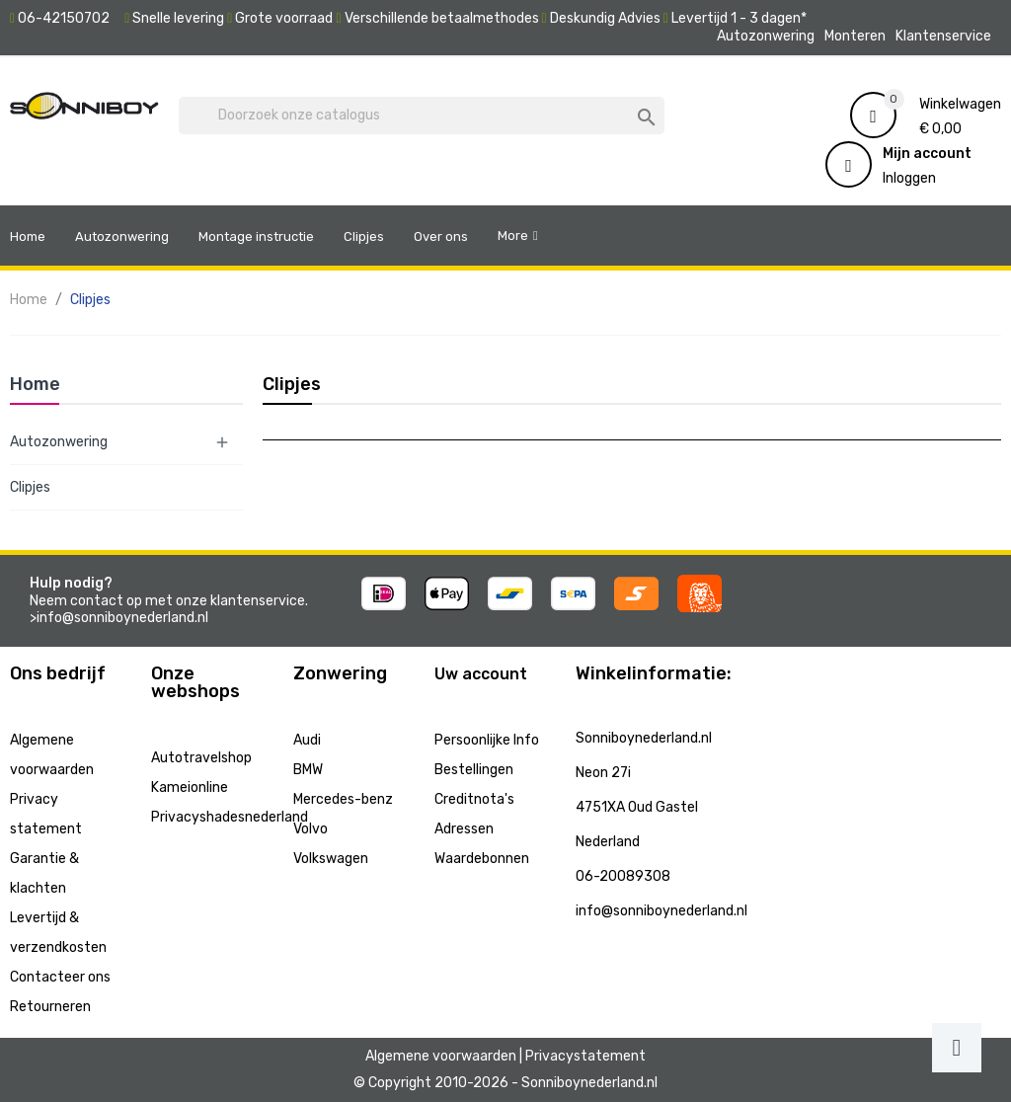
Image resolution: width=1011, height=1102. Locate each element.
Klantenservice (943, 36)
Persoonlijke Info (486, 740)
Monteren (855, 36)
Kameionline (189, 787)
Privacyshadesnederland (229, 817)
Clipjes (30, 487)
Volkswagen (330, 858)
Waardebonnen (481, 858)
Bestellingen (473, 769)
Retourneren (50, 1006)
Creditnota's (474, 799)
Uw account (480, 674)
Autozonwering (766, 36)
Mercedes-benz (343, 799)
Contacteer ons (60, 977)
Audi (307, 740)
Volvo (310, 829)
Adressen (464, 829)
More (513, 235)
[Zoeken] (421, 115)
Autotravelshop (201, 757)
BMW (308, 769)
